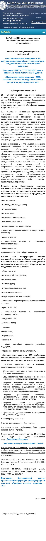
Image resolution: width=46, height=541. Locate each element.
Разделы (5, 32)
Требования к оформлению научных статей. (23, 443)
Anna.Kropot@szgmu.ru (17, 439)
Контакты (38, 17)
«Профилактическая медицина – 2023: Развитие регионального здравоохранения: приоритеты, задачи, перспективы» (23, 79)
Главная (31, 13)
